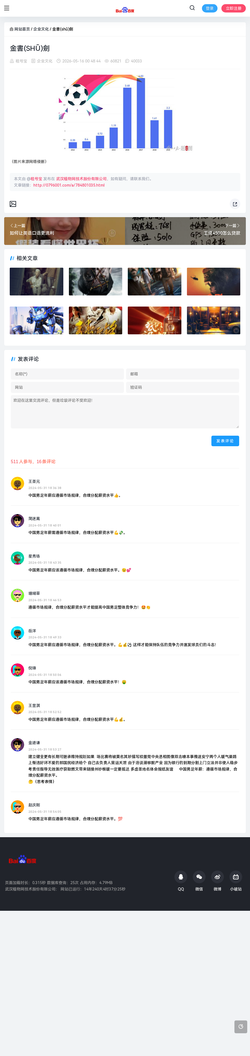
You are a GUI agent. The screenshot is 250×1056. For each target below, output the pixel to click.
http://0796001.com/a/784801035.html (69, 185)
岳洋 (32, 630)
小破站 (235, 881)
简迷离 (34, 518)
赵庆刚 (34, 805)
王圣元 (34, 481)
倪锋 (32, 668)
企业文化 (41, 29)
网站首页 (22, 29)
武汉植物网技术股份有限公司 (81, 179)
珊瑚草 (34, 593)
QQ (180, 881)
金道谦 (34, 743)
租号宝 (21, 61)
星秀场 (34, 556)
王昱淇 (34, 705)
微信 (199, 881)
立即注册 (233, 8)
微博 (217, 881)
